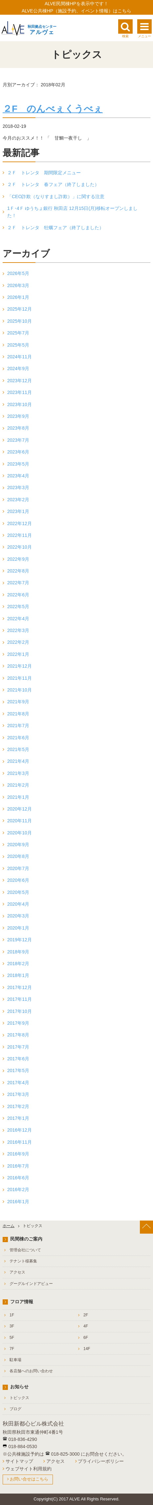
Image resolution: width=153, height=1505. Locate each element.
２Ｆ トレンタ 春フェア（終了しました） (53, 184)
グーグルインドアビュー (31, 1283)
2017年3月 (18, 1094)
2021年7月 (18, 725)
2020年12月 (19, 809)
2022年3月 (18, 630)
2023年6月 (18, 451)
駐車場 (15, 1360)
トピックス (19, 1397)
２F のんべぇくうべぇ (53, 109)
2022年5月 (18, 606)
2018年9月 (18, 951)
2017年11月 (19, 999)
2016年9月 (18, 1153)
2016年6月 (18, 1177)
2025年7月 (18, 332)
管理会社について (25, 1250)
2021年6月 (18, 737)
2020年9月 (18, 844)
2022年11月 (19, 535)
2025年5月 (18, 345)
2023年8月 (18, 428)
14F (86, 1348)
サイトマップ (19, 1461)
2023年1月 (18, 511)
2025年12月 (19, 309)
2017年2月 (18, 1106)
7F (12, 1348)
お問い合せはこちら (29, 1479)
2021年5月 (18, 749)
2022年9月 (18, 559)
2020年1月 (18, 928)
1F (12, 1315)
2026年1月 (18, 297)
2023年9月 (18, 416)
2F (85, 1315)
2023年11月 (19, 392)
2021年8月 (18, 713)
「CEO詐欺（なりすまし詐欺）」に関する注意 (55, 196)
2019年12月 (19, 939)
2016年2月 (18, 1189)
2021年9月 (18, 701)
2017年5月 (18, 1070)
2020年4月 (18, 904)
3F (12, 1326)
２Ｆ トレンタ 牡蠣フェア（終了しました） (55, 227)
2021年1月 (18, 797)
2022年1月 (18, 654)
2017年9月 (18, 1023)
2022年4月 (18, 618)
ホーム (8, 1225)
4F (85, 1326)
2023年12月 (19, 380)
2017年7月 (18, 1047)
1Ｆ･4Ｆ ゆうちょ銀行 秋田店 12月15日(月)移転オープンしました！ (72, 212)
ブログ (15, 1409)
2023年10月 (19, 404)
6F (85, 1337)
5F (12, 1337)
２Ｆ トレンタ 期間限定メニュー (44, 172)
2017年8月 (18, 1034)
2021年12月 (19, 666)
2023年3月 (18, 487)
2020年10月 (19, 832)
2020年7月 (18, 868)
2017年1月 (18, 1118)
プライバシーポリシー (101, 1461)
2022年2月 (18, 642)
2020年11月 (19, 820)
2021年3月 (18, 773)
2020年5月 (18, 892)
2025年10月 (19, 321)
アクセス (17, 1272)
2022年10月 (19, 547)
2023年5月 (18, 464)
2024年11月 (19, 356)
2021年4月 (18, 761)
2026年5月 (18, 273)
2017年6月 (18, 1058)
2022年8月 (18, 570)
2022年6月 (18, 594)
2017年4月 (18, 1082)
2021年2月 (18, 785)
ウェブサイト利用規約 (29, 1468)
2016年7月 (18, 1166)
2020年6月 (18, 880)
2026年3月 (18, 285)
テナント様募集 (23, 1261)
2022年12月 (19, 523)
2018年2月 (18, 963)
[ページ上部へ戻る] (146, 1227)
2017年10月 (19, 1011)
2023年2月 (18, 499)
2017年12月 (19, 987)
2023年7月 (18, 440)
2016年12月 (19, 1130)
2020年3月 (18, 915)
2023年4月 (18, 475)
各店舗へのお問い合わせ (31, 1371)
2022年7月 (18, 582)
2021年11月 (19, 678)
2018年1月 (18, 975)
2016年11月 (19, 1142)
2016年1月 (18, 1201)
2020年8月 (18, 856)
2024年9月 (18, 368)
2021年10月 (19, 690)
